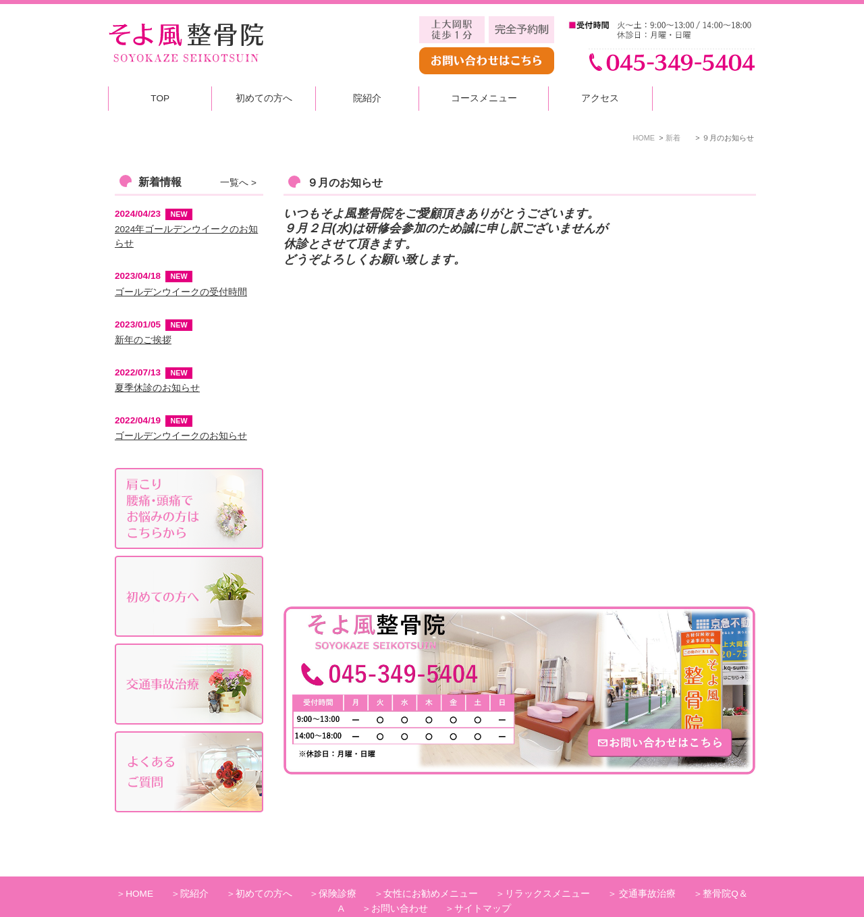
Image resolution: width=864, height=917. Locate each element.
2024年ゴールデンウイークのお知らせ (186, 236)
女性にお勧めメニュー (430, 870)
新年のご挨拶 (143, 340)
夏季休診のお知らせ (157, 388)
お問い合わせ (399, 885)
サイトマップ (482, 885)
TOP (160, 98)
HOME (139, 870)
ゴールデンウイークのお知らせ (181, 436)
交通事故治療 (646, 870)
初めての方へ (264, 98)
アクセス (600, 98)
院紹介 (367, 98)
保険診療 (337, 870)
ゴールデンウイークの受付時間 (181, 292)
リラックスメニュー (547, 870)
